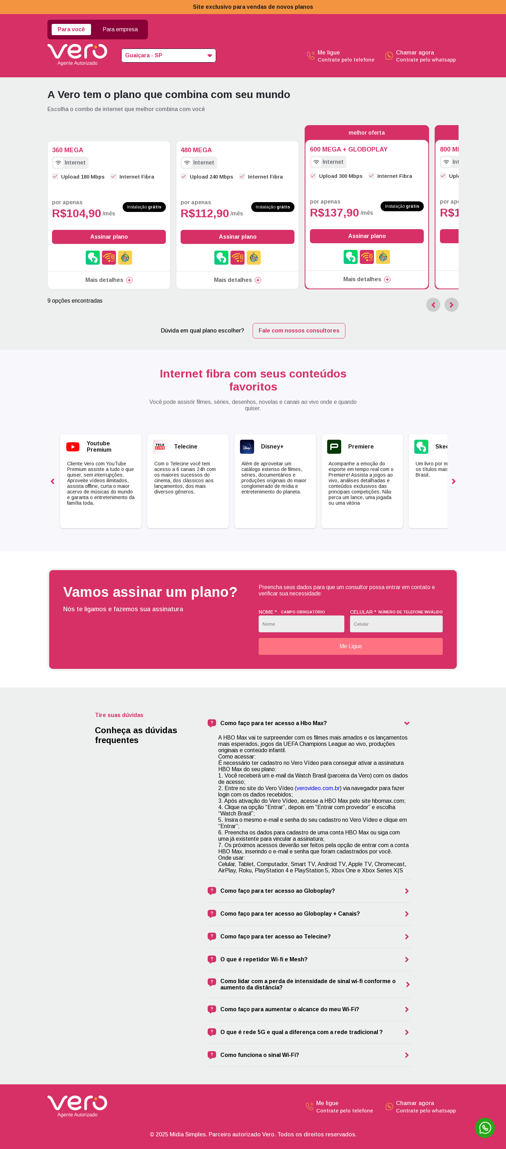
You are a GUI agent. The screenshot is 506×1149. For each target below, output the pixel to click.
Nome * (292, 612)
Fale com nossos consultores (299, 331)
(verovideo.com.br (317, 788)
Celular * (396, 612)
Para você (71, 29)
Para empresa (120, 29)
